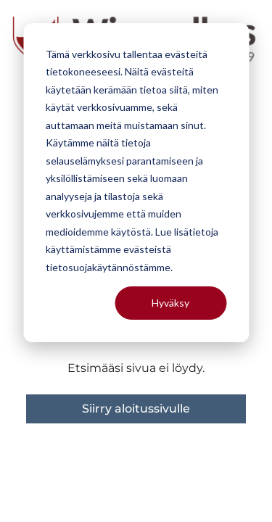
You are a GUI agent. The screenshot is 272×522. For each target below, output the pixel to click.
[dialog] (136, 182)
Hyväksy (170, 303)
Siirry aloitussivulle (136, 408)
